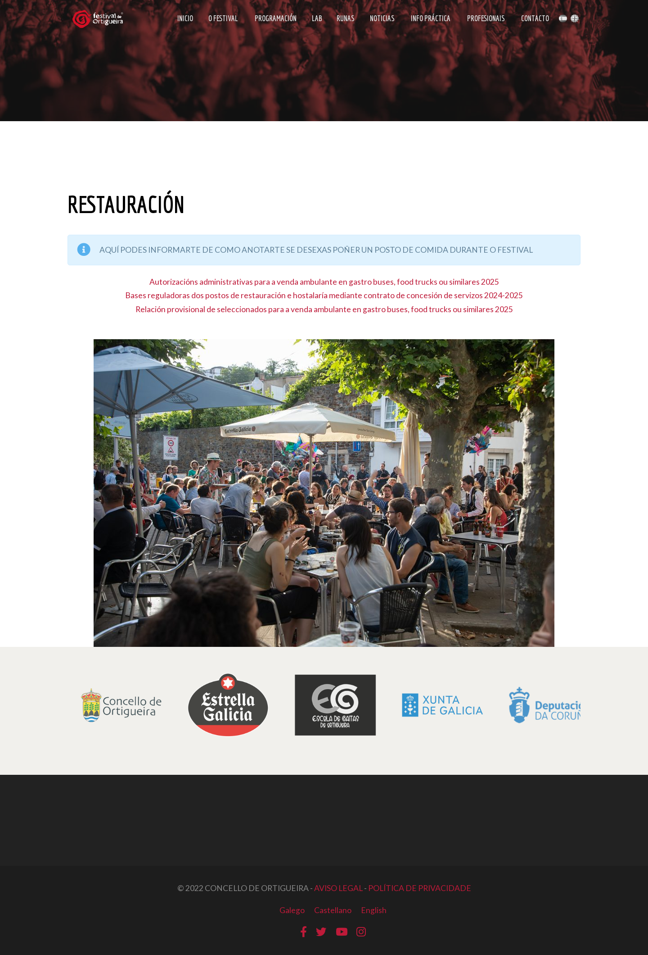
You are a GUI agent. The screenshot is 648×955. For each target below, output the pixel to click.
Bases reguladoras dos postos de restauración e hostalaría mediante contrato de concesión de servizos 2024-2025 (324, 295)
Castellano (332, 910)
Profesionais (486, 19)
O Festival (223, 19)
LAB (317, 19)
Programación (276, 19)
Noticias (381, 19)
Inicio (185, 19)
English (374, 910)
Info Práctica (430, 19)
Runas (346, 19)
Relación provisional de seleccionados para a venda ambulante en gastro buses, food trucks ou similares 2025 (324, 309)
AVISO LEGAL (338, 888)
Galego (292, 910)
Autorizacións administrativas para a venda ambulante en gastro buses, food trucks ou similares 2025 (324, 281)
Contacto (535, 19)
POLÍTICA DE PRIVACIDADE (419, 888)
